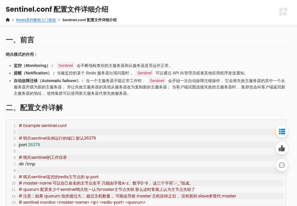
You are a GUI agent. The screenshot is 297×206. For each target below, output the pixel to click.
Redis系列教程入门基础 (36, 20)
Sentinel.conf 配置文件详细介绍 (89, 20)
